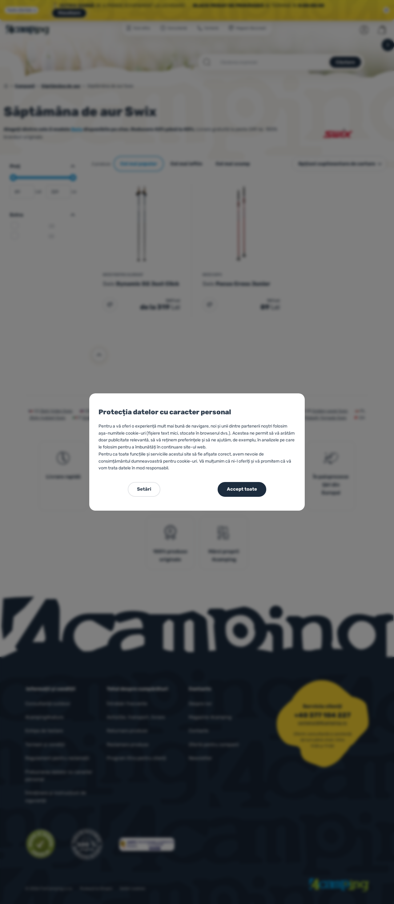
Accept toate (242, 489)
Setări (144, 489)
